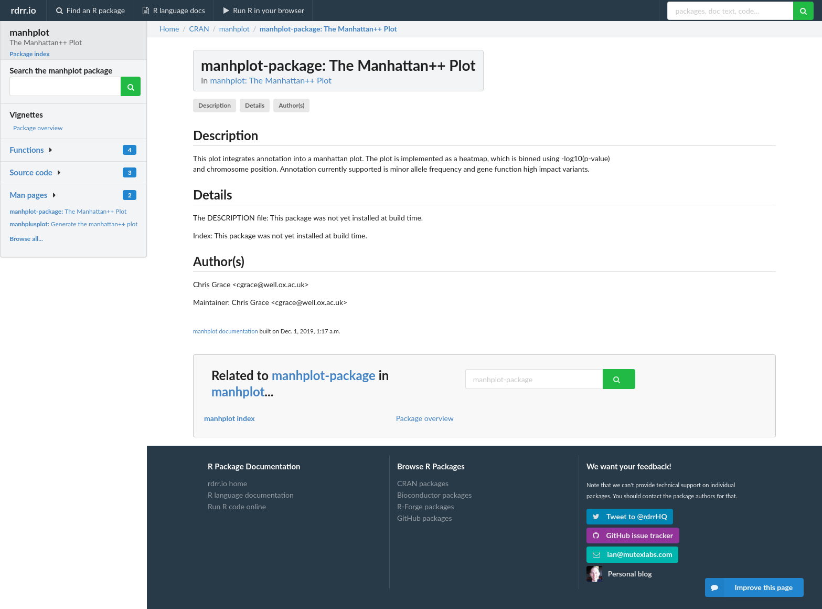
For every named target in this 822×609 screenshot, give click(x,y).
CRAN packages (423, 483)
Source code (30, 172)
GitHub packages (424, 517)
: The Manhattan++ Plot (328, 29)
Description (214, 105)
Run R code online (237, 506)
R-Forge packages (425, 506)
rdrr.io (23, 10)
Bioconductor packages (434, 494)
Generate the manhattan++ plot (73, 224)
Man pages (28, 195)
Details (254, 105)
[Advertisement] (697, 207)
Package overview (37, 128)
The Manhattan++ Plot (67, 211)
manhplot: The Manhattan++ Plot (271, 80)
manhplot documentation (225, 331)
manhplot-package (324, 375)
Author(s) (291, 105)
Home (169, 29)
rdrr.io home (227, 483)
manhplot (237, 391)
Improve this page (749, 587)
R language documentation (251, 494)
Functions (26, 149)
